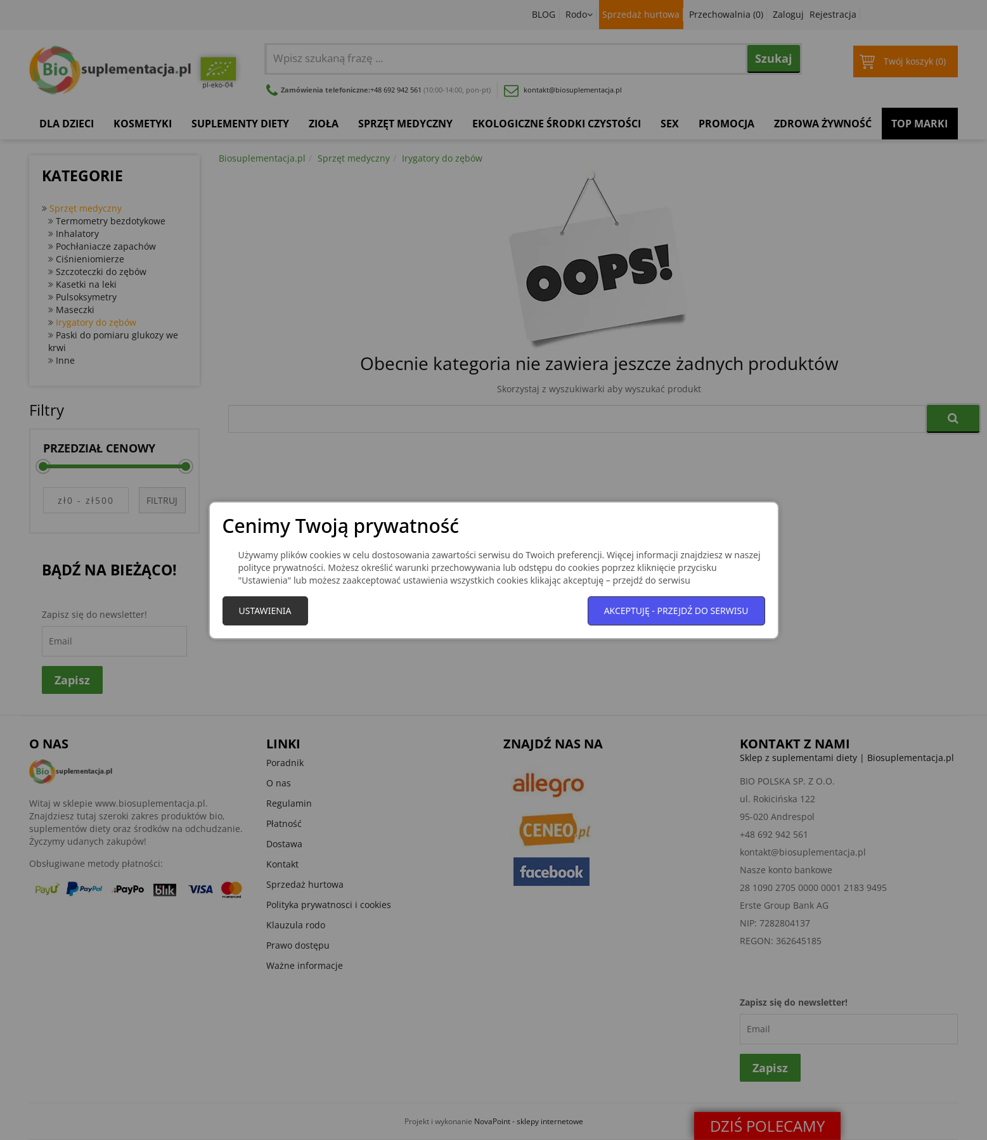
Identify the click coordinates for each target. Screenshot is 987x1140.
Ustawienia (265, 611)
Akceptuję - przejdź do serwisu (676, 611)
